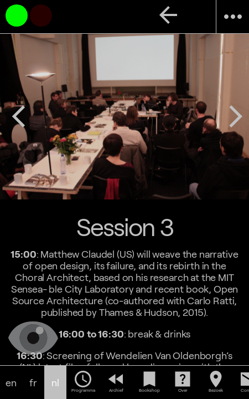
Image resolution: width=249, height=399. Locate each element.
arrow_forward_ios (235, 116)
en (11, 382)
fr (33, 382)
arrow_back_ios (19, 116)
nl (55, 382)
